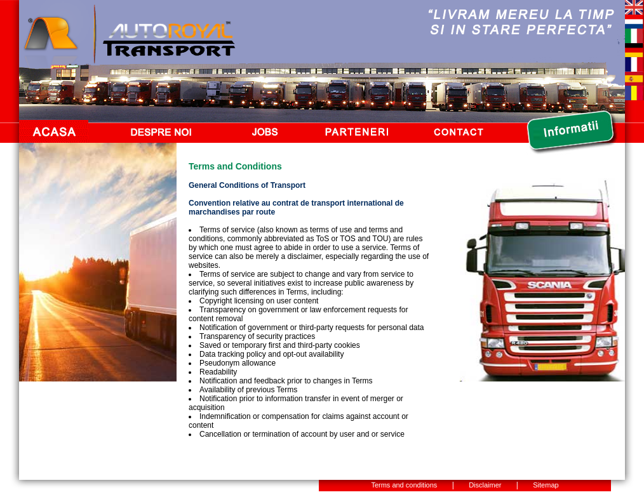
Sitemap (545, 485)
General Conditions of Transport (247, 185)
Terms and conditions (404, 485)
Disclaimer (485, 485)
